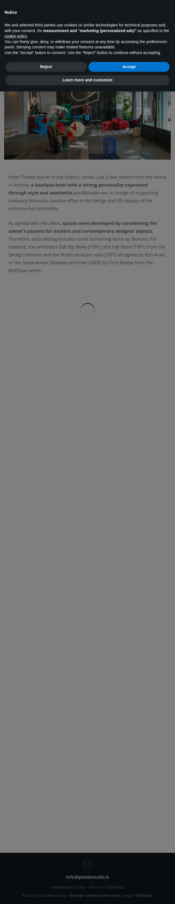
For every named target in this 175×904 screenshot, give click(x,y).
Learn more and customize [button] (87, 80)
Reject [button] (46, 66)
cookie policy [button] (16, 36)
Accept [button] (129, 66)
